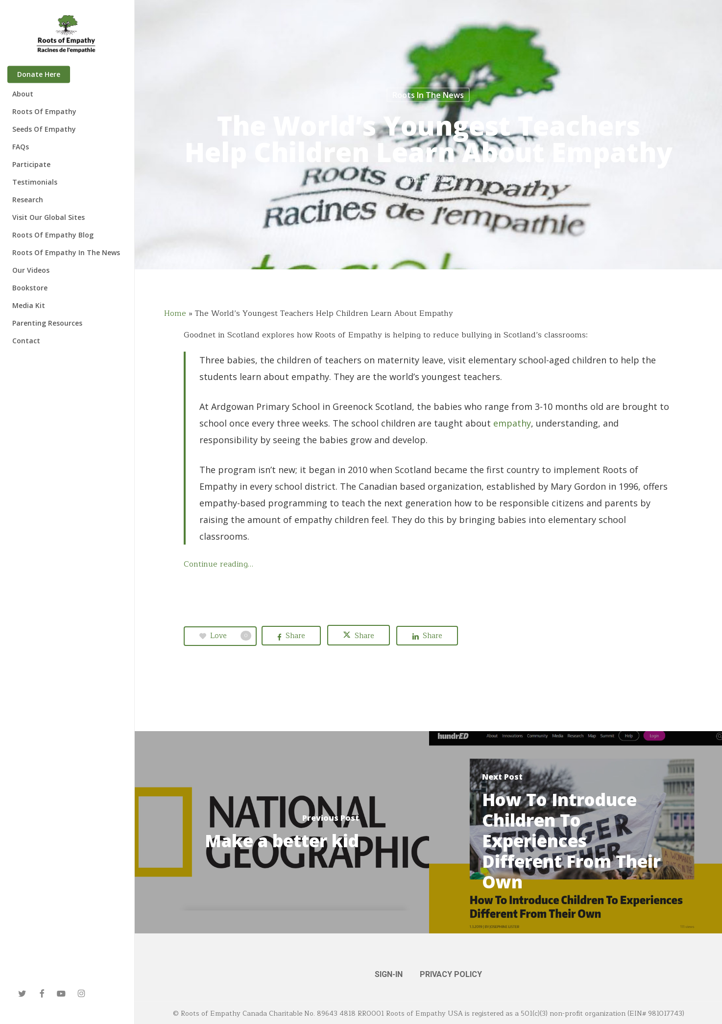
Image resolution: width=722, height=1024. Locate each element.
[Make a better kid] (282, 832)
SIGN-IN (389, 974)
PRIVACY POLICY (451, 974)
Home (175, 313)
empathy (512, 423)
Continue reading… (218, 564)
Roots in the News (428, 95)
